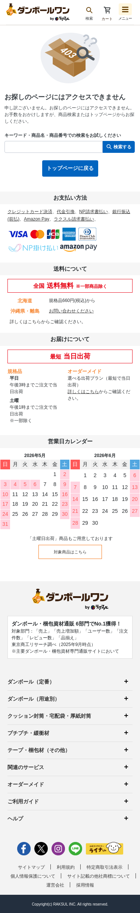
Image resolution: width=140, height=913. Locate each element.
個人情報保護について (32, 876)
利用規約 (66, 867)
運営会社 (55, 885)
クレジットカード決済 (29, 211)
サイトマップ (31, 867)
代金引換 (66, 211)
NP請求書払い (93, 211)
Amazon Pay (36, 219)
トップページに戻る (70, 168)
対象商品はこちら (70, 552)
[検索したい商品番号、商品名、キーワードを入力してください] (53, 147)
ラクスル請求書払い (74, 219)
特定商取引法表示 (104, 867)
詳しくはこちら (25, 321)
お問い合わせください (71, 311)
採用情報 (85, 885)
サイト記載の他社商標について (98, 876)
